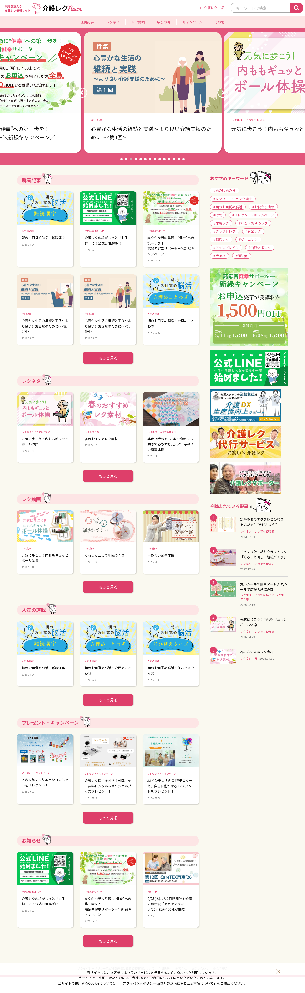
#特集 (218, 215)
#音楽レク (253, 231)
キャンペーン (192, 22)
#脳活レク (221, 239)
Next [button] (222, 93)
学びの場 (163, 22)
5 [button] (140, 159)
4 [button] (136, 159)
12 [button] (174, 159)
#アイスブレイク (226, 247)
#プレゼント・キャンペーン (253, 215)
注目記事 (87, 22)
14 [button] (183, 159)
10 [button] (164, 159)
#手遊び (219, 255)
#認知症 (242, 255)
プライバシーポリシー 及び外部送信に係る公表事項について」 (170, 983)
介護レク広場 (214, 7)
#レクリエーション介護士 (233, 198)
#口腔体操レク (260, 247)
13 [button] (179, 159)
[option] (153, 92)
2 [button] (126, 159)
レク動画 (138, 22)
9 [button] (159, 159)
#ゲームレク (248, 239)
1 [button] (121, 159)
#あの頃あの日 (224, 190)
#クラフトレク (224, 231)
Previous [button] (82, 93)
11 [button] (169, 159)
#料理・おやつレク (253, 223)
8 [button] (155, 159)
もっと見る (107, 358)
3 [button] (131, 159)
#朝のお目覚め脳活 (228, 206)
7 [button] (150, 159)
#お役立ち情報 (263, 206)
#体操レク (221, 223)
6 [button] (145, 159)
